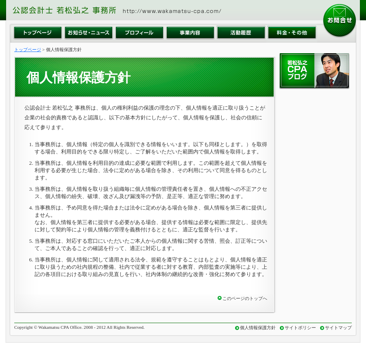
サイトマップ (338, 327)
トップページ (27, 49)
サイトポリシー (300, 327)
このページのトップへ (244, 298)
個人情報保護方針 (258, 327)
